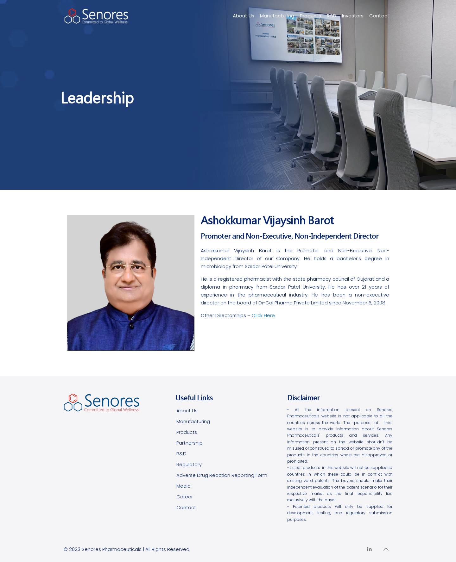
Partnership (189, 443)
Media (183, 486)
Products (186, 432)
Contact (186, 507)
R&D (181, 453)
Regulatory (189, 464)
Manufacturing (193, 421)
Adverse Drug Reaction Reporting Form (221, 475)
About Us (187, 410)
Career (184, 496)
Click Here (263, 315)
